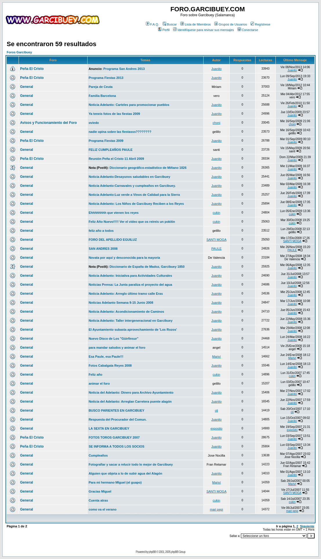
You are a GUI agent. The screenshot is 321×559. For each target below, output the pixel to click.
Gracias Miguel (100, 491)
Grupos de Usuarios (230, 24)
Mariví (216, 356)
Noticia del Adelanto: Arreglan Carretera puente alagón (130, 401)
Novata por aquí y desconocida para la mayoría (124, 257)
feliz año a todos (101, 230)
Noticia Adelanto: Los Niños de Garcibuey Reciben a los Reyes (136, 203)
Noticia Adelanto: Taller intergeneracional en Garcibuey (131, 320)
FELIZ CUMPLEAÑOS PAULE (111, 149)
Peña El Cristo (31, 69)
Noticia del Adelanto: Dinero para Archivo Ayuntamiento (131, 392)
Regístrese (260, 24)
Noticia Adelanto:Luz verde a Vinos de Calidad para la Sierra (134, 194)
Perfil (164, 30)
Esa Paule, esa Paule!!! (106, 356)
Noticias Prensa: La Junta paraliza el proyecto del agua (130, 284)
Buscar (170, 24)
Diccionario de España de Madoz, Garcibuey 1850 (147, 266)
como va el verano (103, 509)
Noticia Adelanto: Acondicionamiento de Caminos (126, 311)
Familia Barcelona (102, 95)
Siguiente (307, 526)
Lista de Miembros (195, 24)
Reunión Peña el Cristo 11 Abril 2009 (116, 158)
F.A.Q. (152, 24)
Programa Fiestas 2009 (106, 140)
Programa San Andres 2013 (124, 68)
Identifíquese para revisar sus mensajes (203, 30)
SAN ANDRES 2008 (103, 248)
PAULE (216, 248)
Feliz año (95, 374)
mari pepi (216, 509)
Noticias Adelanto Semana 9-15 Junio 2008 (121, 302)
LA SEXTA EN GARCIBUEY (109, 428)
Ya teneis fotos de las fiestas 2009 (114, 113)
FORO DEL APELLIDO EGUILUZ (113, 239)
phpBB (152, 551)
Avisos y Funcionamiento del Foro (48, 123)
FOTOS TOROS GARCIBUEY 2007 (114, 437)
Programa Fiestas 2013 (106, 77)
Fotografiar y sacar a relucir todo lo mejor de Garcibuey (131, 464)
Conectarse (247, 30)
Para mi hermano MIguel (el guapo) (115, 482)
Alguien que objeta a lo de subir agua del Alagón (125, 473)
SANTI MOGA (216, 239)
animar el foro (99, 383)
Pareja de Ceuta (101, 86)
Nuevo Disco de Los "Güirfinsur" (114, 338)
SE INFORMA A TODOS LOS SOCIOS (116, 446)
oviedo (94, 122)
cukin (216, 212)
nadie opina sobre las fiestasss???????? (120, 131)
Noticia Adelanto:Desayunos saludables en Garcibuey (129, 176)
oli (216, 410)
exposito (216, 428)
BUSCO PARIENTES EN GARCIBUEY (116, 410)
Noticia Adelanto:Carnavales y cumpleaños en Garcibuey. (132, 185)
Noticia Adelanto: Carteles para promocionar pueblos (129, 104)
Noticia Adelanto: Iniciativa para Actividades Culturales (130, 275)
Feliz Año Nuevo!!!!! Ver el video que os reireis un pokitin (132, 221)
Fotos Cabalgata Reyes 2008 (110, 365)
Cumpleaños (98, 455)
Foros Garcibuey (19, 52)
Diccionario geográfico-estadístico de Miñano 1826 (148, 167)
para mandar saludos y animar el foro (117, 347)
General (26, 87)
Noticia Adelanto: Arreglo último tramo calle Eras (126, 293)
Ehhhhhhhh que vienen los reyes (114, 212)
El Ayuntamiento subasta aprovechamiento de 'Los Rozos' (133, 329)
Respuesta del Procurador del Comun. (118, 419)
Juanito (216, 68)
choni (216, 122)
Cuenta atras (98, 500)
